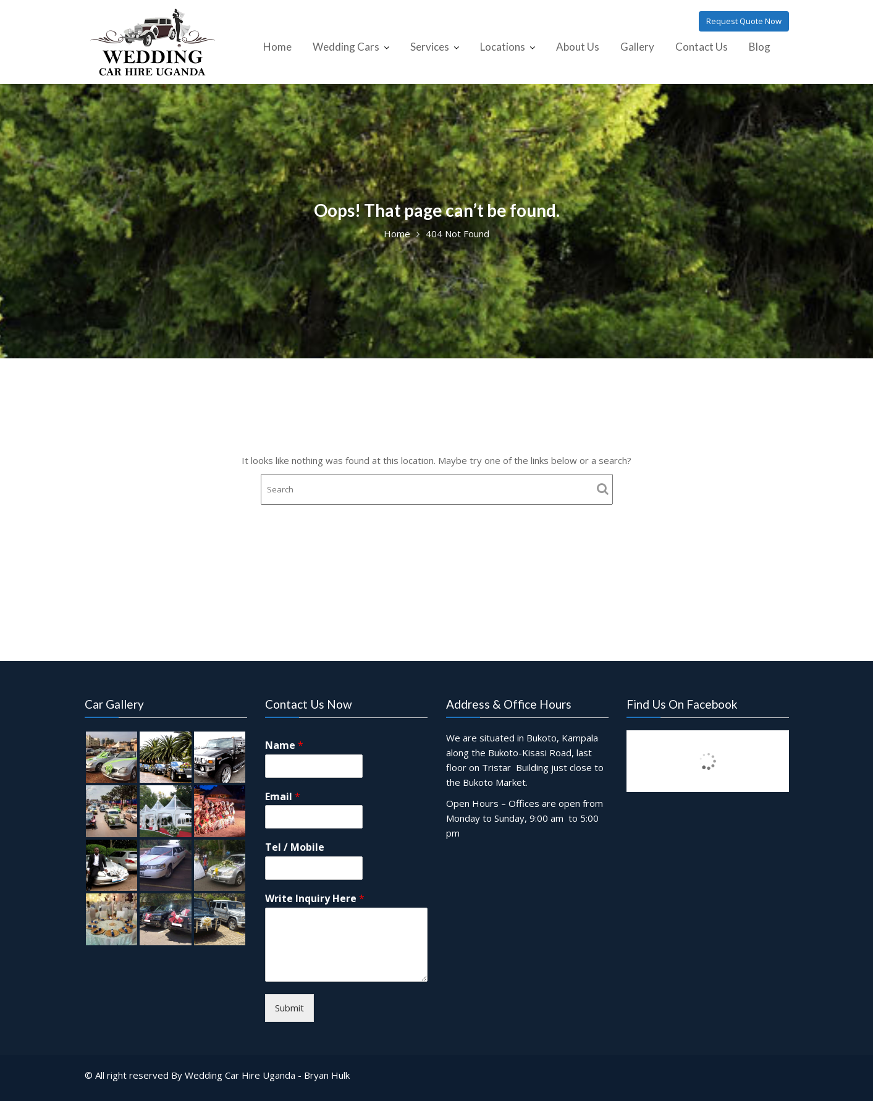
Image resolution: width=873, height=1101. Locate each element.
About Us (577, 46)
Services (429, 46)
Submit (290, 1006)
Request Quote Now (744, 21)
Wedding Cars (346, 46)
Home (277, 46)
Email (283, 797)
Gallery (637, 46)
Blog (759, 46)
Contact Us (701, 46)
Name (285, 746)
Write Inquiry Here (315, 898)
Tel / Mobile (295, 848)
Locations (502, 46)
